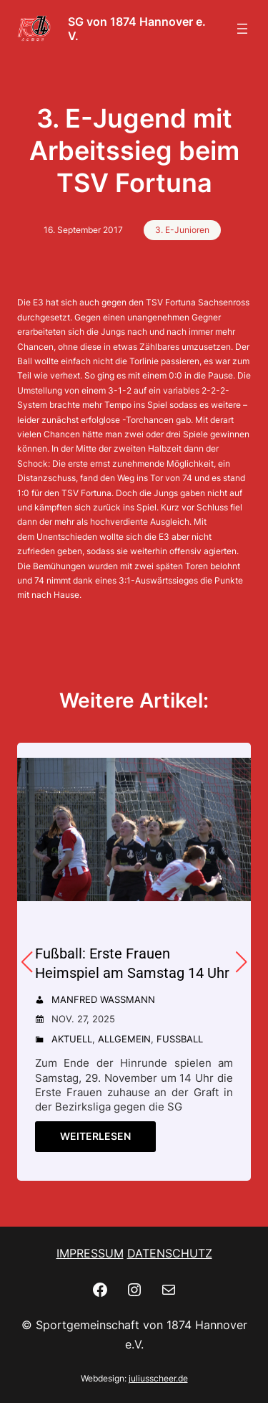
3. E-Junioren (182, 229)
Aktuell (71, 1039)
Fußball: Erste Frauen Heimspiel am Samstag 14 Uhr (132, 963)
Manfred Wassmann (103, 999)
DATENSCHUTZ (169, 1253)
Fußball (180, 1039)
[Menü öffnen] (242, 28)
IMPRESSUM (90, 1253)
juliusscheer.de (158, 1378)
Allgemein (124, 1039)
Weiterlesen (95, 1136)
